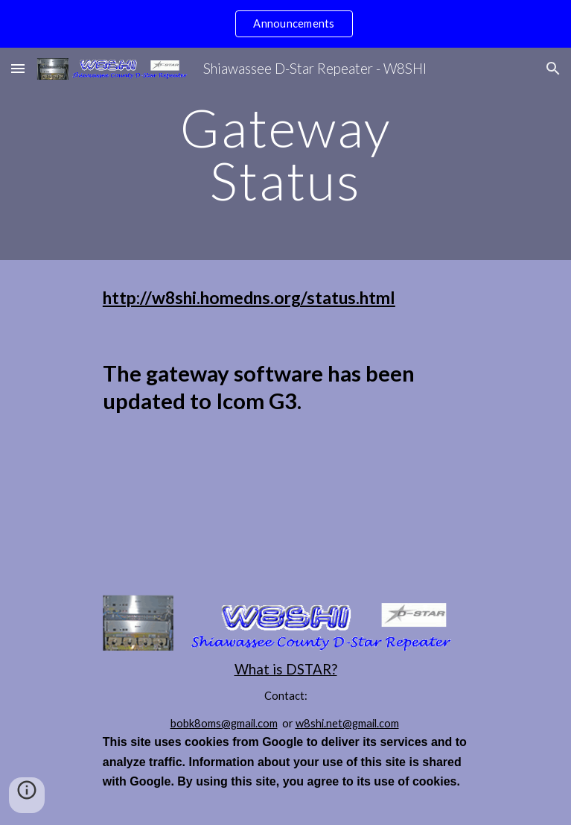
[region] (285, 24)
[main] (285, 153)
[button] (18, 68)
